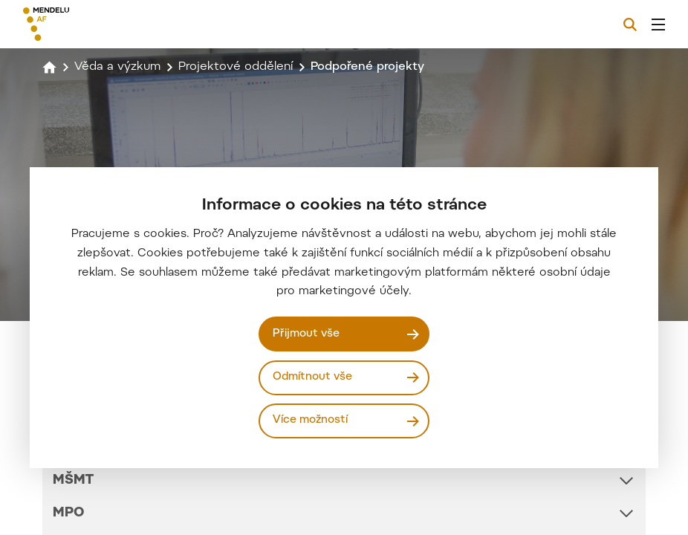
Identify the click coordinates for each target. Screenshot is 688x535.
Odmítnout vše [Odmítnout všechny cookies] (312, 377)
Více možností (310, 420)
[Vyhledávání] (630, 24)
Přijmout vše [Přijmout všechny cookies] (306, 334)
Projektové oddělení (235, 67)
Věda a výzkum (117, 67)
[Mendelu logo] (102, 24)
